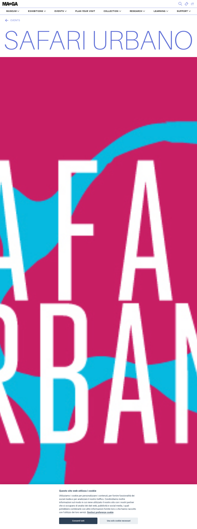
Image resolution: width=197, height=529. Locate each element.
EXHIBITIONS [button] (35, 11)
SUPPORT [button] (182, 11)
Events (12, 20)
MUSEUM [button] (11, 11)
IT (192, 4)
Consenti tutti (78, 521)
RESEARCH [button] (136, 11)
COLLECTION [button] (111, 11)
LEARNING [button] (159, 11)
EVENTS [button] (59, 11)
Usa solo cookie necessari (119, 521)
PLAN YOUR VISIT (85, 11)
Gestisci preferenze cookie (100, 512)
